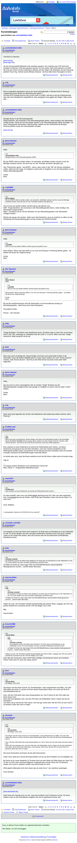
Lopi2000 (9, 187)
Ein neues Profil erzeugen (68, 2)
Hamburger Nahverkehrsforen (18, 28)
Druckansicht (39, 816)
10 (65, 43)
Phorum (28, 840)
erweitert (72, 34)
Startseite (5, 28)
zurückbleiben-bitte (24, 35)
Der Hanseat (10, 269)
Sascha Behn (11, 577)
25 (57, 41)
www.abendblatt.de (10, 792)
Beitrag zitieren (67, 75)
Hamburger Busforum (37, 28)
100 (63, 41)
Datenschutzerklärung (38, 837)
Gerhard (8, 715)
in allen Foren (69, 41)
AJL (7, 83)
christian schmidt (12, 523)
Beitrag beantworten (51, 75)
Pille (7, 324)
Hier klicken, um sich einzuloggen (14, 829)
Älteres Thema (23, 812)
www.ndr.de (8, 61)
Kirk (7, 347)
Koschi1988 (10, 624)
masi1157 (9, 478)
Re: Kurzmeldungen (8, 50)
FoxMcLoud (10, 427)
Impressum (25, 837)
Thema (47, 28)
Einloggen (52, 2)
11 (68, 43)
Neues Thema (34, 41)
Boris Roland (10, 141)
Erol (7, 671)
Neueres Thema (9, 812)
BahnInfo (54, 840)
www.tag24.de (9, 62)
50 (60, 41)
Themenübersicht (20, 41)
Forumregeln (51, 837)
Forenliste (7, 41)
